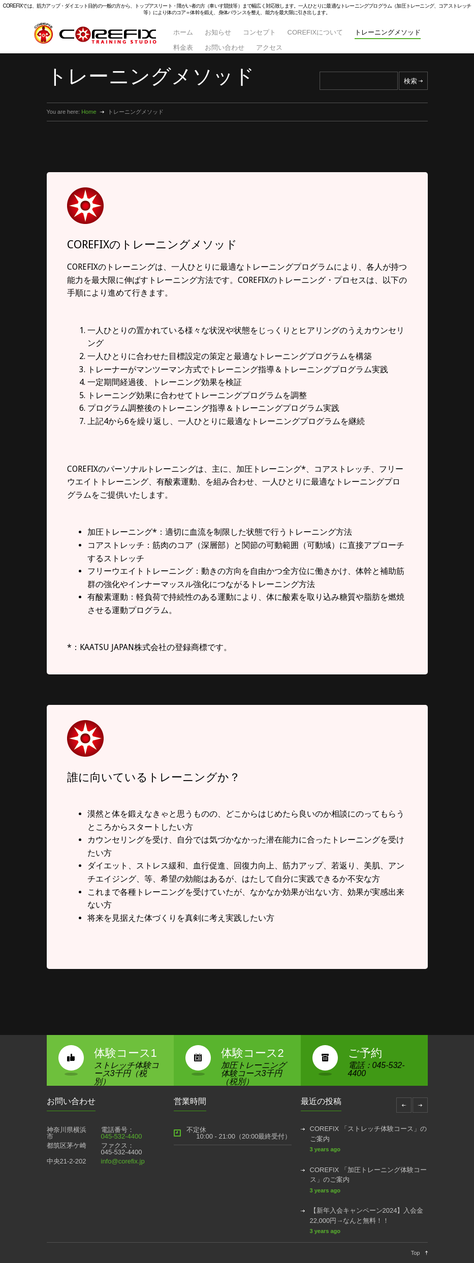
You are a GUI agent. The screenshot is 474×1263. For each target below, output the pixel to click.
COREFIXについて (315, 32)
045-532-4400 (121, 1136)
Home (88, 112)
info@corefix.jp (123, 1161)
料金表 (183, 47)
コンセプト (259, 32)
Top (415, 1253)
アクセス (269, 47)
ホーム (183, 32)
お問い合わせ (224, 47)
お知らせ (218, 32)
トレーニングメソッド (388, 32)
